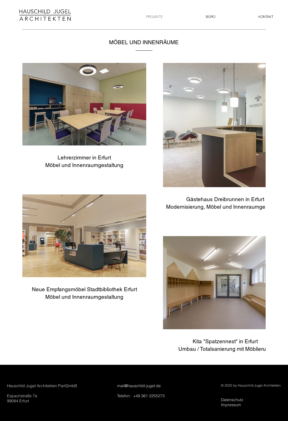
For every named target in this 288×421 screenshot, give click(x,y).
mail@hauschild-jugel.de (139, 385)
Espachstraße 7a (22, 395)
